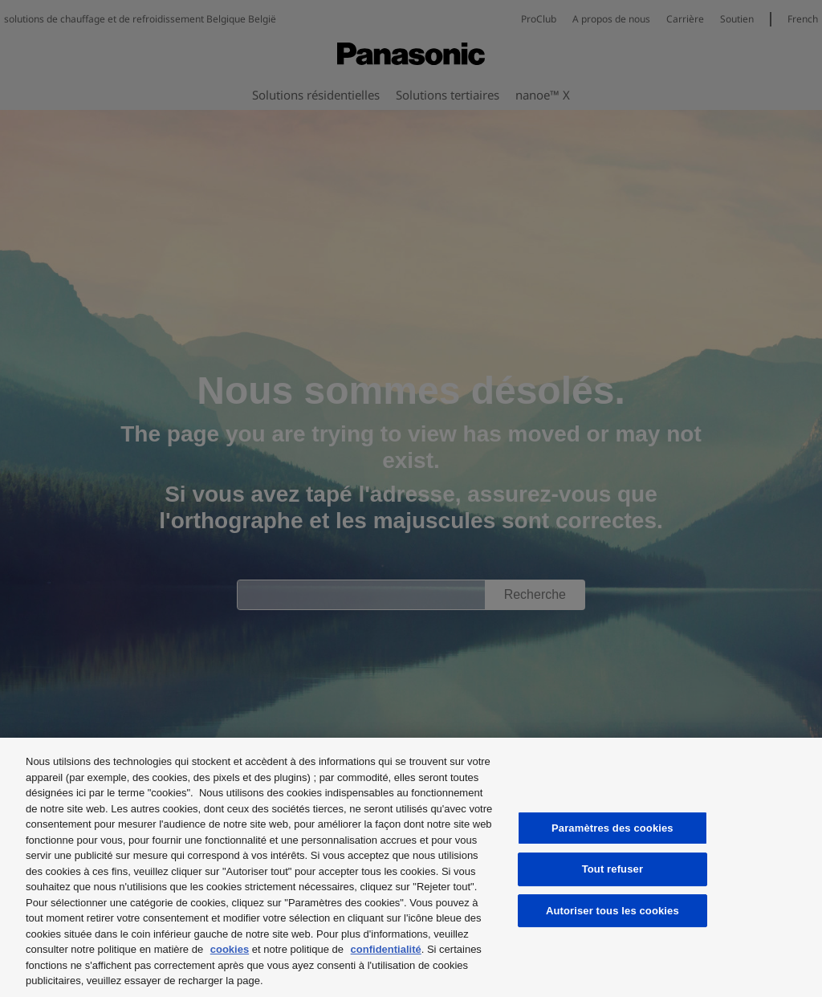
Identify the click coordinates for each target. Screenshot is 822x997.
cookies (229, 949)
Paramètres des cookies (612, 828)
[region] (411, 867)
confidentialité (386, 949)
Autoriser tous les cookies (612, 911)
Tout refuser (612, 869)
